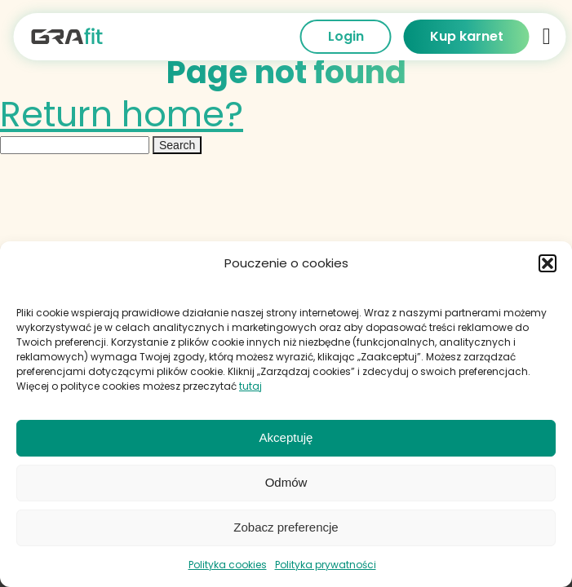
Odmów (286, 482)
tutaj (250, 386)
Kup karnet (466, 36)
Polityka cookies (227, 565)
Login (346, 36)
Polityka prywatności (325, 565)
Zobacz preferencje (285, 527)
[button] (547, 263)
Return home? (121, 114)
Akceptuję (286, 437)
